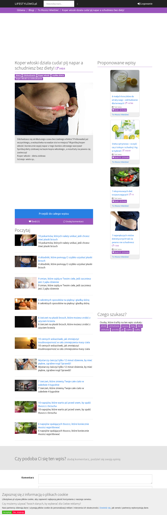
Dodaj (123, 110)
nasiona (125, 326)
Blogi (31, 10)
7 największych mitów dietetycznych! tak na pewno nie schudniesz (123, 239)
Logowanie (145, 3)
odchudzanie (114, 326)
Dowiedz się (105, 508)
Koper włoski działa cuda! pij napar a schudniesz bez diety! (93, 10)
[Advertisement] (83, 36)
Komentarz (28, 477)
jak (122, 330)
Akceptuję (7, 512)
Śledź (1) (34, 221)
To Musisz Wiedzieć (48, 10)
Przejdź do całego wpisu (54, 213)
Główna (21, 10)
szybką (137, 330)
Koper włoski (43, 75)
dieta (18, 75)
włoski (103, 326)
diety (133, 326)
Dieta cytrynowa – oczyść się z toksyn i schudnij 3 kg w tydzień (125, 147)
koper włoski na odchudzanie (29, 79)
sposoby (115, 330)
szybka (129, 330)
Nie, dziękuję (18, 512)
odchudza (105, 330)
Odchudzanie (29, 75)
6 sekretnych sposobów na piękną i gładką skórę (63, 300)
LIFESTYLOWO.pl (26, 3)
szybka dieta (58, 75)
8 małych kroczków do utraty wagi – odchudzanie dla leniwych (125, 100)
